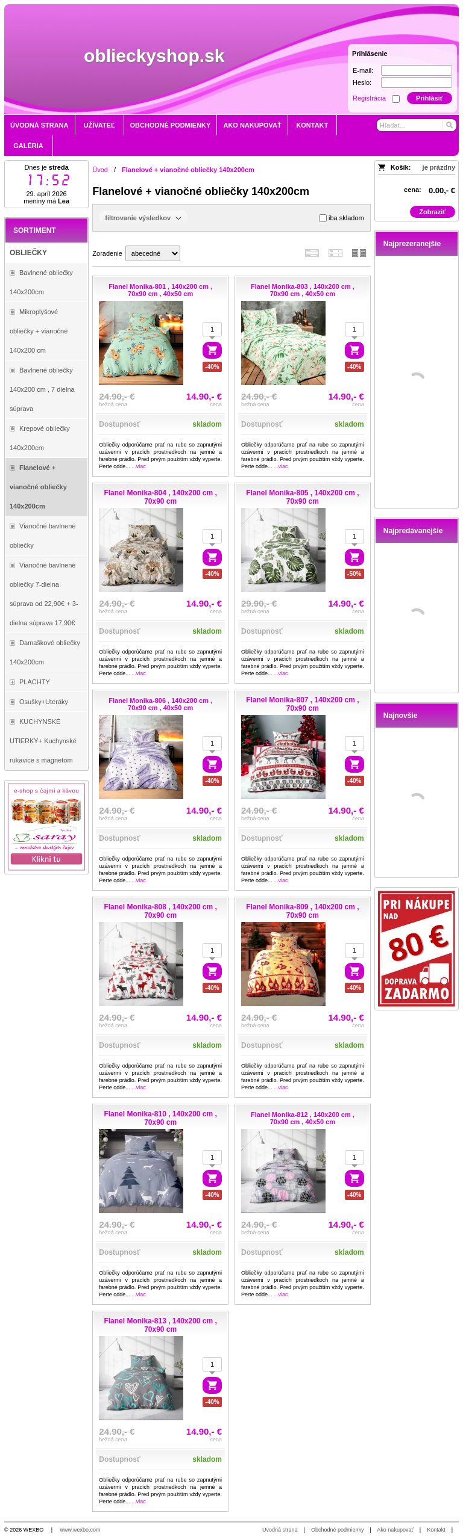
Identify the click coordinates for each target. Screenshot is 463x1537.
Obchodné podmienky (337, 1530)
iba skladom (341, 218)
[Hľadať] (448, 125)
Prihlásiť (429, 98)
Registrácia (369, 98)
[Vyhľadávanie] (416, 125)
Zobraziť (432, 211)
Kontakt (436, 1530)
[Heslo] (416, 82)
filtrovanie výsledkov (143, 218)
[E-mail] (416, 70)
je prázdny (439, 167)
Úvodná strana (280, 1530)
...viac (138, 466)
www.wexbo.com (80, 1530)
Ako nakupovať (395, 1530)
